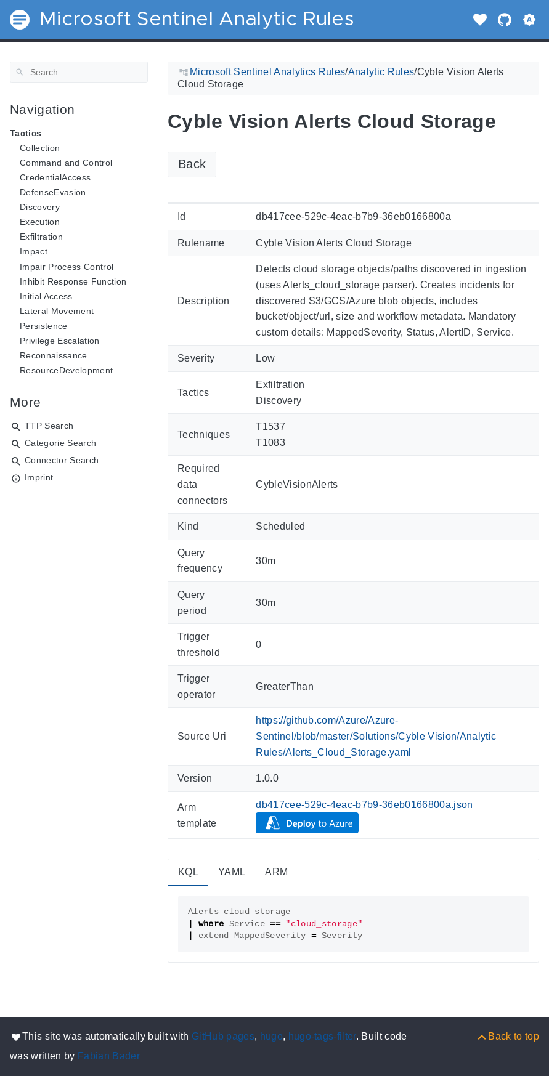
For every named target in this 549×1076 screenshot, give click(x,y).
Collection (40, 148)
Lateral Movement (57, 311)
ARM (276, 872)
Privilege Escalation (60, 341)
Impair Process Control (66, 267)
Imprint (39, 477)
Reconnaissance (53, 355)
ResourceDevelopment (66, 370)
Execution (40, 222)
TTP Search (49, 426)
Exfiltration (41, 236)
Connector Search (62, 460)
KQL (188, 872)
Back (192, 164)
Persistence (44, 326)
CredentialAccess (55, 177)
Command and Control (66, 163)
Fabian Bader (109, 1056)
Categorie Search (60, 443)
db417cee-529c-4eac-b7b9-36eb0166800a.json (364, 804)
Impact (33, 251)
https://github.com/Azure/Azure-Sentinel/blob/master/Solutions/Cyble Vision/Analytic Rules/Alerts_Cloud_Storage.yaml (376, 736)
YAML (231, 872)
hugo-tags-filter (322, 1036)
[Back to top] (507, 1036)
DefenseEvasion (53, 192)
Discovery (40, 207)
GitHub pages (223, 1036)
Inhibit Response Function (73, 281)
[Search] (79, 72)
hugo (271, 1036)
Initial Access (46, 296)
